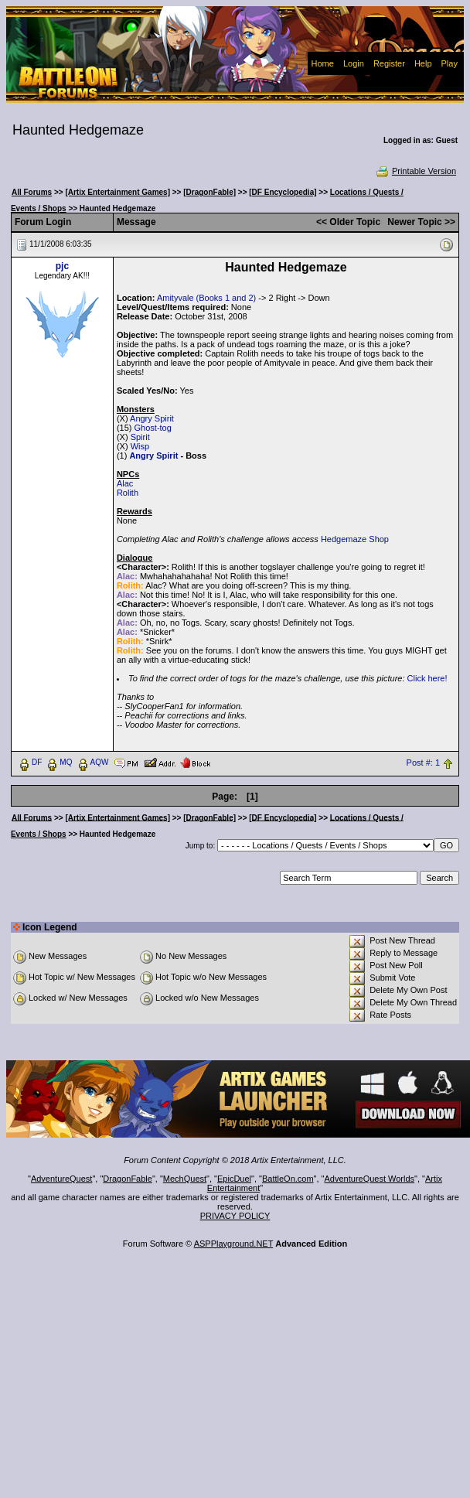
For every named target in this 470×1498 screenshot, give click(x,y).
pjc (62, 266)
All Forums (32, 192)
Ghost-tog (153, 427)
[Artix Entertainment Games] (117, 192)
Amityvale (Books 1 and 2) (206, 297)
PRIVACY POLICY (235, 1215)
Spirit (140, 437)
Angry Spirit (152, 418)
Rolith (127, 492)
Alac (125, 483)
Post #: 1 (423, 762)
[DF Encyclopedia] (282, 192)
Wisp (140, 446)
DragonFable (127, 1178)
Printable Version (415, 171)
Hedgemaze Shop (355, 539)
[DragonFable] (209, 192)
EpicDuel (234, 1178)
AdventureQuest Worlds (370, 1178)
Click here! (427, 678)
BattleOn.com (288, 1178)
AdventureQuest (62, 1178)
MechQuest (184, 1178)
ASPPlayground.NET (234, 1243)
